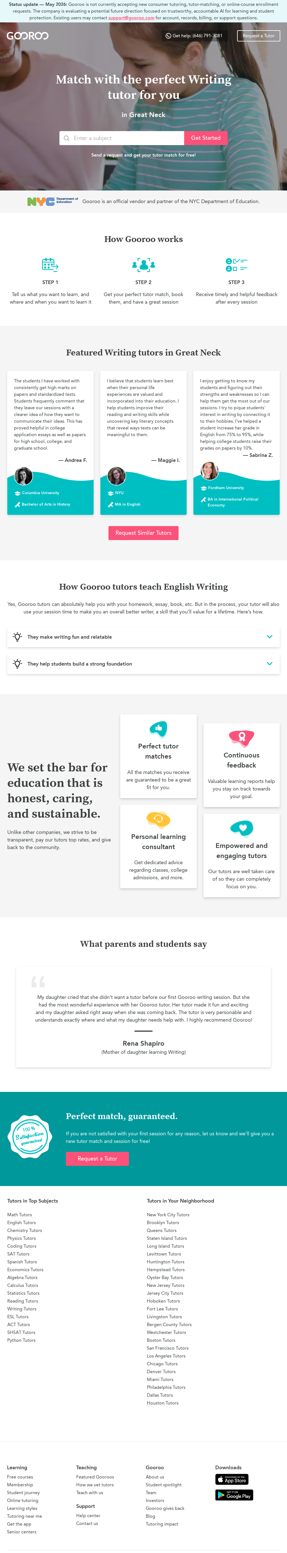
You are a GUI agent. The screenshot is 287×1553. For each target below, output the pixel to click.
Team (151, 1492)
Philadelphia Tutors (166, 1387)
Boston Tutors (161, 1340)
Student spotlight (164, 1484)
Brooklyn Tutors (163, 1222)
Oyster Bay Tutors (165, 1277)
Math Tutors (19, 1214)
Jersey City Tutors (165, 1293)
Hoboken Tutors (163, 1301)
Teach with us (89, 1492)
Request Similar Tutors (143, 532)
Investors (155, 1500)
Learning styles (22, 1508)
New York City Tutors (168, 1214)
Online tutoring (22, 1500)
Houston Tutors (163, 1403)
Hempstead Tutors (166, 1269)
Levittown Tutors (164, 1254)
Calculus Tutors (22, 1285)
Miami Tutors (160, 1379)
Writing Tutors (21, 1309)
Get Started (206, 137)
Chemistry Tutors (24, 1230)
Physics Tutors (21, 1238)
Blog (150, 1516)
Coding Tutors (21, 1246)
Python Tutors (21, 1340)
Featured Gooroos (95, 1477)
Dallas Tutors (160, 1395)
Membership (20, 1484)
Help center (88, 1515)
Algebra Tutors (22, 1277)
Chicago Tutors (162, 1363)
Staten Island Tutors (167, 1238)
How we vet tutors (95, 1484)
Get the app (19, 1524)
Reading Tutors (22, 1301)
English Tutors (21, 1222)
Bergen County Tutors (169, 1324)
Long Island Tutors (165, 1246)
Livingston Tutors (164, 1316)
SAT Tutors (18, 1254)
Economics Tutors (25, 1269)
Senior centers (21, 1532)
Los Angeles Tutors (166, 1356)
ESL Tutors (18, 1316)
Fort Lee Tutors (162, 1309)
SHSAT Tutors (21, 1332)
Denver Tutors (161, 1371)
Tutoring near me (24, 1516)
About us (155, 1477)
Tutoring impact (162, 1524)
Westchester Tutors (166, 1332)
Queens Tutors (162, 1230)
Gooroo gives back (165, 1508)
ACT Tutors (18, 1324)
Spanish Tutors (22, 1261)
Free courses (20, 1477)
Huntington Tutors (165, 1261)
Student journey (23, 1492)
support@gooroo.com (131, 17)
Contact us (87, 1523)
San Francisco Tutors (168, 1348)
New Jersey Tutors (165, 1285)
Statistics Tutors (23, 1293)
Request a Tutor (259, 36)
